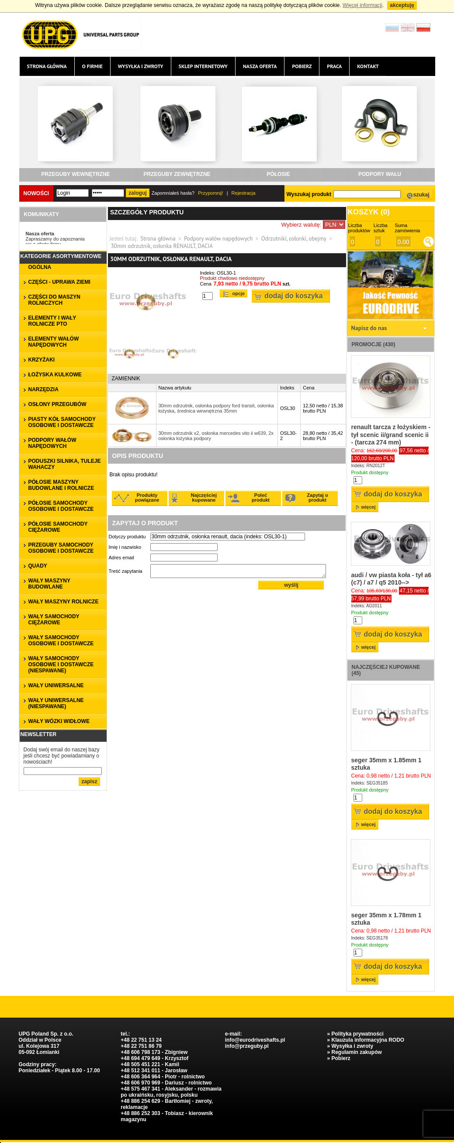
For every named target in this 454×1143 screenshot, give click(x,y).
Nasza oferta (260, 66)
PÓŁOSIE (278, 174)
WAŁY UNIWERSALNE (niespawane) (56, 703)
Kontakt (368, 66)
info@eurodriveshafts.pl (255, 1040)
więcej (368, 507)
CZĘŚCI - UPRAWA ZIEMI (59, 282)
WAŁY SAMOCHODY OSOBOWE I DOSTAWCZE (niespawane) (61, 664)
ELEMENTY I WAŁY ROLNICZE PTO (52, 321)
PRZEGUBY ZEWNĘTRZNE (176, 174)
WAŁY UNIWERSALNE (56, 685)
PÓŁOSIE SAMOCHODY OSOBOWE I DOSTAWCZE (61, 506)
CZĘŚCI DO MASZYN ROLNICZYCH (54, 300)
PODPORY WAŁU (379, 174)
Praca (334, 66)
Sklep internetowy (203, 66)
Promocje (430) (373, 344)
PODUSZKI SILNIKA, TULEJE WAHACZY (64, 464)
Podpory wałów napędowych (218, 238)
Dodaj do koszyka (293, 296)
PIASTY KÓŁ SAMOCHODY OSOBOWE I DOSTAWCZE (62, 422)
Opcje (238, 293)
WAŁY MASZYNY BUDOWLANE (49, 584)
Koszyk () (369, 212)
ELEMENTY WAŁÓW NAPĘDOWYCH (53, 342)
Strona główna (47, 66)
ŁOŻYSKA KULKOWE (55, 375)
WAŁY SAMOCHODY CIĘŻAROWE (54, 619)
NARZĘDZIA (43, 389)
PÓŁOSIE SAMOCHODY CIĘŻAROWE (58, 527)
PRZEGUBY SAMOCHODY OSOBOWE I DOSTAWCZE (61, 548)
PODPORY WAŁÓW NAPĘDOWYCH (52, 443)
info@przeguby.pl (247, 1046)
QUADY (37, 566)
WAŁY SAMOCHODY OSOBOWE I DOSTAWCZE (61, 640)
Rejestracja (244, 193)
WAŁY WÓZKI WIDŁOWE (59, 721)
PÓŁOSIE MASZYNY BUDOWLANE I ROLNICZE (61, 485)
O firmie (92, 66)
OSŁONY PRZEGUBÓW (57, 404)
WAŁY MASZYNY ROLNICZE (63, 602)
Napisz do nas (369, 328)
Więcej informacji (362, 5)
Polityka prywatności (357, 1034)
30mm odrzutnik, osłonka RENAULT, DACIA (162, 246)
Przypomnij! (210, 193)
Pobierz (302, 66)
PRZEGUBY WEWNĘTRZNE (75, 174)
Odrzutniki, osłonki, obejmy (293, 238)
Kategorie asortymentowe (61, 256)
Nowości (36, 193)
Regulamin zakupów (356, 1052)
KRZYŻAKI (41, 360)
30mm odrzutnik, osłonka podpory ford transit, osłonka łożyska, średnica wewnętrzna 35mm (216, 408)
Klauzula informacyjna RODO (367, 1040)
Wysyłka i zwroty (140, 66)
